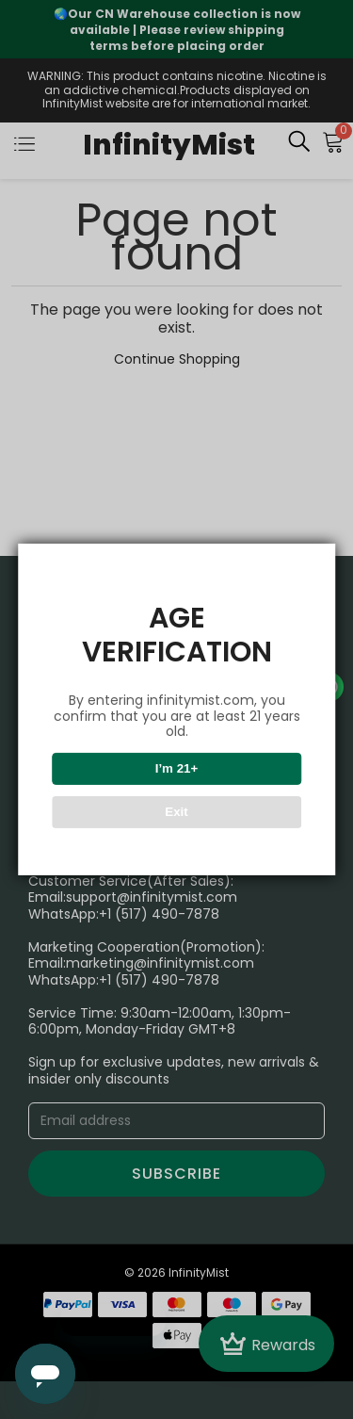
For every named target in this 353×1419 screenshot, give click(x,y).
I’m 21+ (177, 768)
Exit (176, 812)
